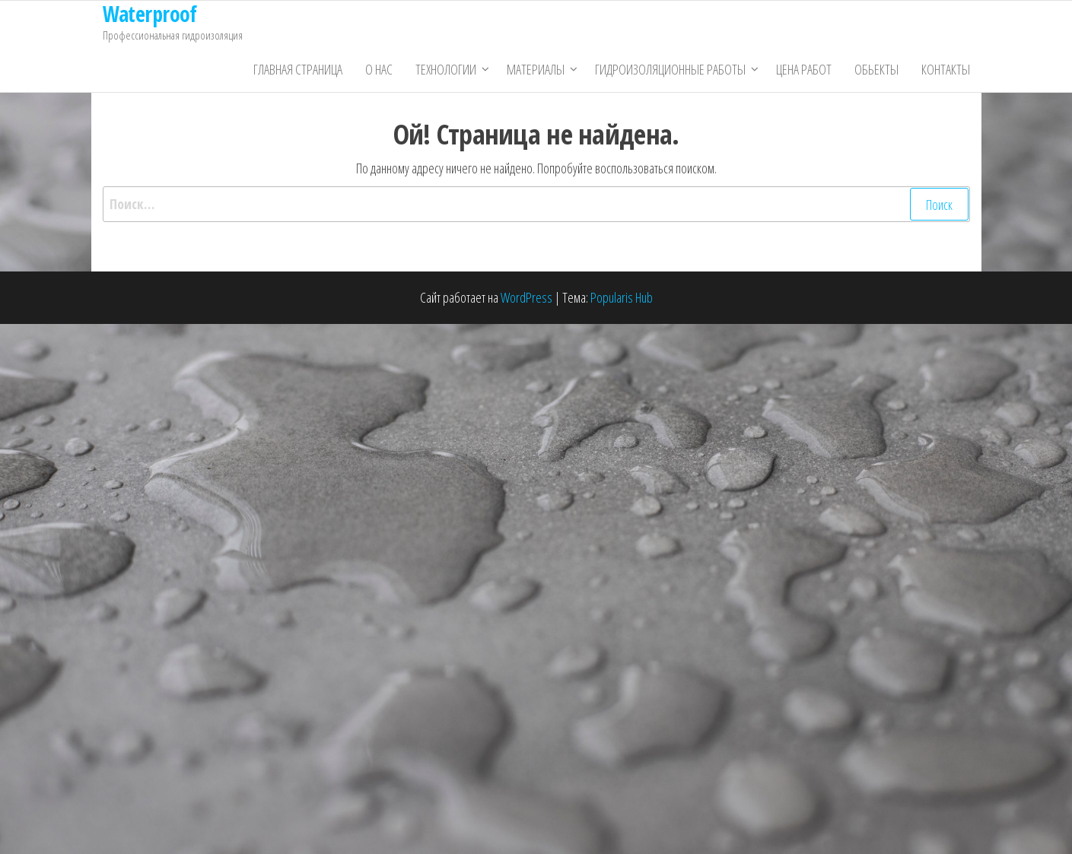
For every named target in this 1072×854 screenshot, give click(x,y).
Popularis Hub (621, 297)
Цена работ (804, 69)
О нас (379, 69)
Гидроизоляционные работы (670, 69)
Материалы (536, 69)
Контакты (945, 69)
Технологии (445, 69)
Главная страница (297, 69)
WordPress (526, 297)
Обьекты (876, 69)
